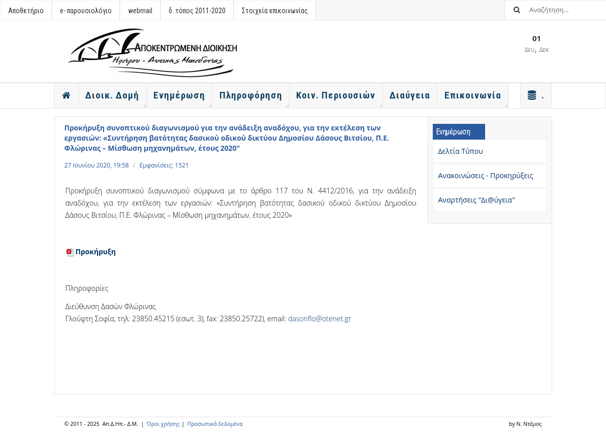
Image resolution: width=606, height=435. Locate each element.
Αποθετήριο (26, 11)
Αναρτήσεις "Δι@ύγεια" (476, 200)
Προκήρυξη (91, 251)
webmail (140, 11)
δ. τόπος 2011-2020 (197, 11)
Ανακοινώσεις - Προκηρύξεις (485, 175)
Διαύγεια (410, 95)
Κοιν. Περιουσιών (339, 98)
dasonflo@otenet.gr (319, 318)
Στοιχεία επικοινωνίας (275, 11)
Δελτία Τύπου (460, 151)
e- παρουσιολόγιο (86, 11)
